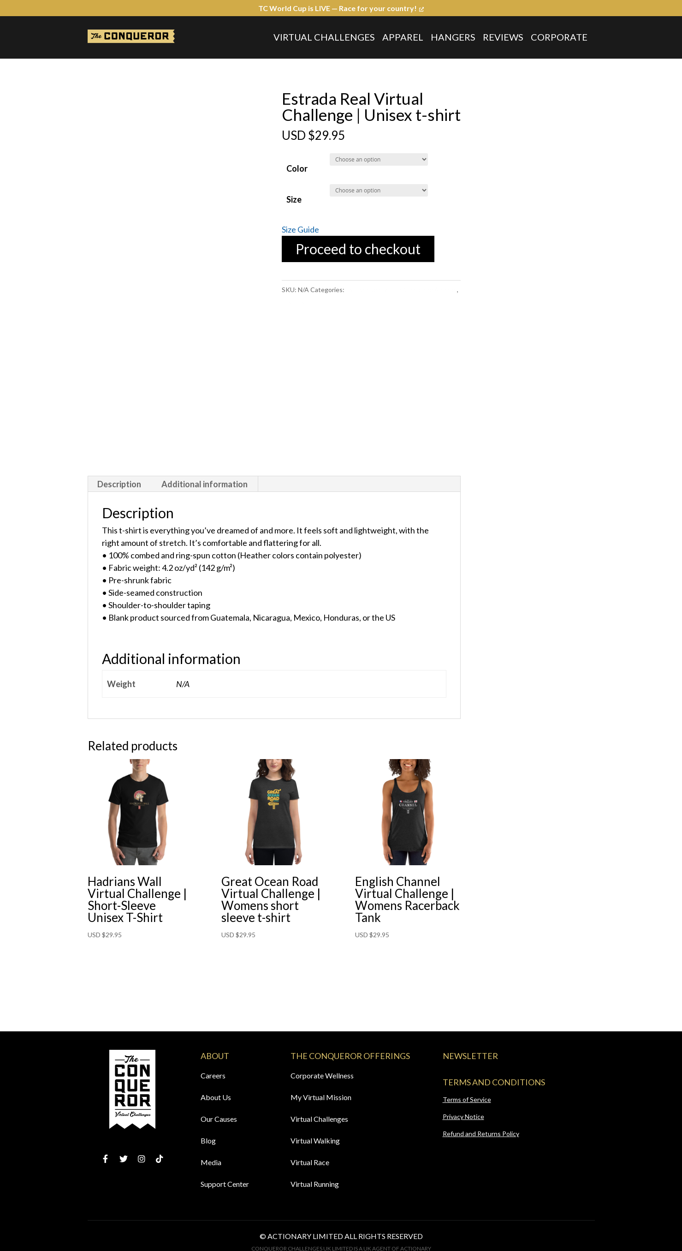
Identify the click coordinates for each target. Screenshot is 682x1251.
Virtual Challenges (324, 36)
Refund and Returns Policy (481, 1133)
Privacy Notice (463, 1116)
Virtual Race (310, 1162)
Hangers (453, 36)
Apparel (402, 36)
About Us (216, 1097)
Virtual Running (315, 1183)
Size (294, 199)
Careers (213, 1075)
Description (119, 484)
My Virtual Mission (321, 1097)
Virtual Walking (315, 1140)
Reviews (503, 36)
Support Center (225, 1183)
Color (297, 168)
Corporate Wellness (322, 1075)
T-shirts (293, 302)
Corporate (559, 36)
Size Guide (300, 229)
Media (211, 1162)
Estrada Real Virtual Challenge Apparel (401, 289)
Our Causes (219, 1118)
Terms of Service (467, 1099)
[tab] (119, 484)
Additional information (204, 484)
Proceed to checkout (358, 248)
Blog (208, 1140)
